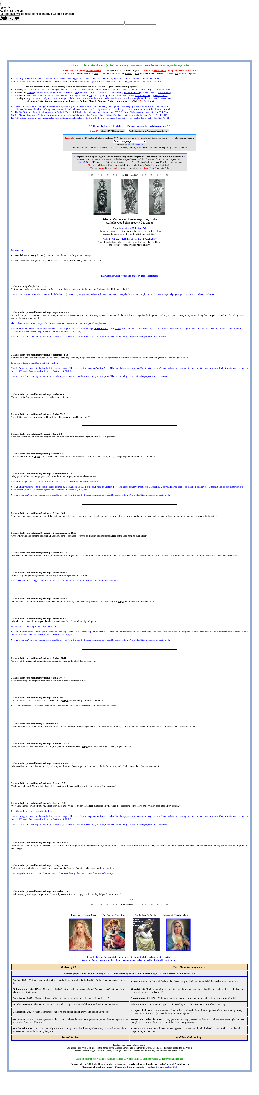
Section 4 (160, 109)
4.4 (167, 109)
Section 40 (149, 101)
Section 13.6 (165, 98)
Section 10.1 (162, 106)
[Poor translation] (14, 18)
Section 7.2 (160, 117)
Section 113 (161, 115)
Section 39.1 (157, 112)
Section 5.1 (153, 1066)
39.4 (166, 112)
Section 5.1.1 (171, 1066)
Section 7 (90, 106)
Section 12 (162, 89)
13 (169, 89)
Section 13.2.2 (160, 95)
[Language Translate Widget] (129, 141)
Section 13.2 (164, 92)
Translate (135, 144)
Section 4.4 (189, 973)
